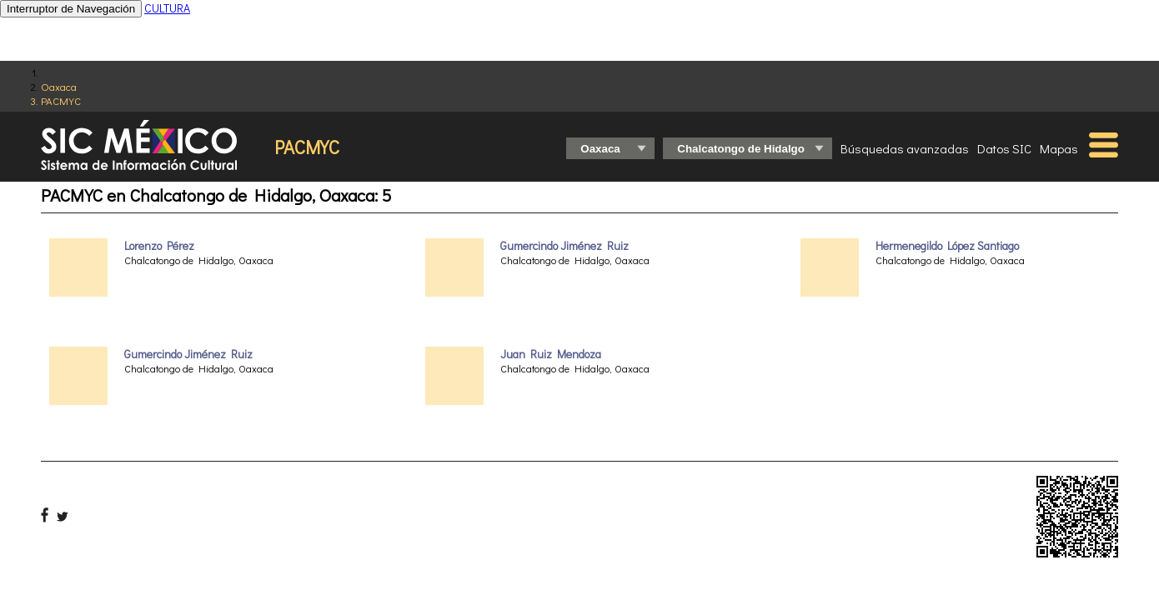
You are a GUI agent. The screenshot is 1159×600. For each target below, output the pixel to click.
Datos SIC (1004, 148)
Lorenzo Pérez (159, 245)
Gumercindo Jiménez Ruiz (188, 354)
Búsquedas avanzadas (904, 148)
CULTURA (167, 8)
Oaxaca (59, 86)
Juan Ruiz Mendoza (550, 354)
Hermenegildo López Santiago (947, 245)
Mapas (1059, 148)
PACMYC (61, 100)
